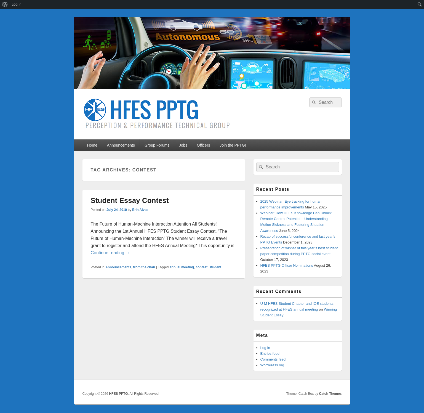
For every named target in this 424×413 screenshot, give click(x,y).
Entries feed (269, 353)
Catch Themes (330, 394)
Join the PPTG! (233, 145)
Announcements (121, 145)
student (215, 267)
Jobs (183, 145)
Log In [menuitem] (17, 4)
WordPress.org (272, 365)
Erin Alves (140, 210)
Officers (203, 145)
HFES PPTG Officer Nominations (286, 265)
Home (92, 145)
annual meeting (182, 267)
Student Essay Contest (130, 200)
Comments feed (273, 359)
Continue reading (110, 252)
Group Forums (157, 145)
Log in (265, 348)
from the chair (144, 267)
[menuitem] (5, 4)
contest (202, 267)
